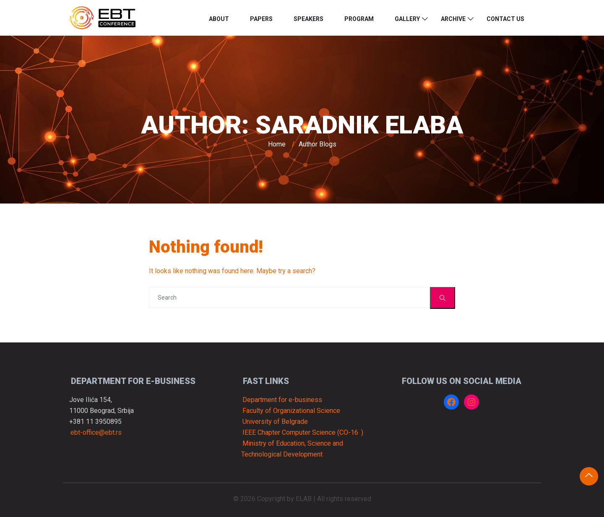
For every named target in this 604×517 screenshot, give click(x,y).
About (219, 19)
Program (359, 19)
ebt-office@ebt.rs (96, 432)
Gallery (407, 19)
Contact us (505, 19)
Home (277, 144)
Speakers (308, 19)
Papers (261, 19)
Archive (453, 19)
